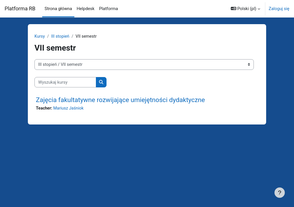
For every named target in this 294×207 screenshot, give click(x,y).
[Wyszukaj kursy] (65, 82)
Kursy (39, 36)
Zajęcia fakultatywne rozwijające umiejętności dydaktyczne (120, 100)
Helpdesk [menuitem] (85, 8)
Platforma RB (20, 8)
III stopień (60, 36)
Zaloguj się (279, 8)
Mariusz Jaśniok (69, 108)
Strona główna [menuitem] (58, 8)
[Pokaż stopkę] (279, 192)
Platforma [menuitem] (108, 8)
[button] (245, 8)
